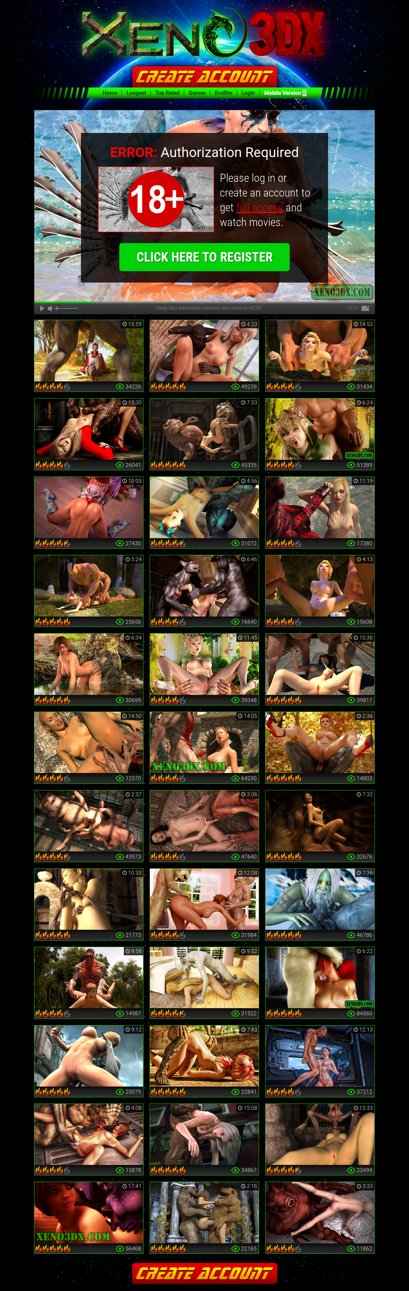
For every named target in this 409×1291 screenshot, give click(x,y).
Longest (136, 93)
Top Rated (167, 93)
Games (197, 93)
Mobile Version (282, 93)
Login (248, 93)
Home (110, 93)
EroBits (223, 93)
